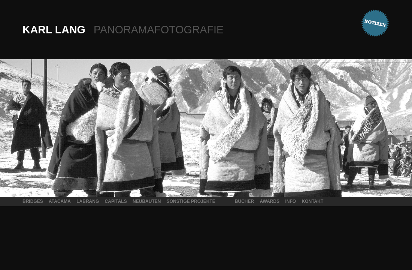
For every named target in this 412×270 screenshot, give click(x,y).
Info (290, 201)
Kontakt (313, 201)
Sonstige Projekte (191, 201)
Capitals (116, 201)
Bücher (244, 201)
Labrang (87, 201)
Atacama (60, 201)
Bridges (32, 201)
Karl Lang (123, 30)
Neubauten (147, 201)
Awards (269, 201)
